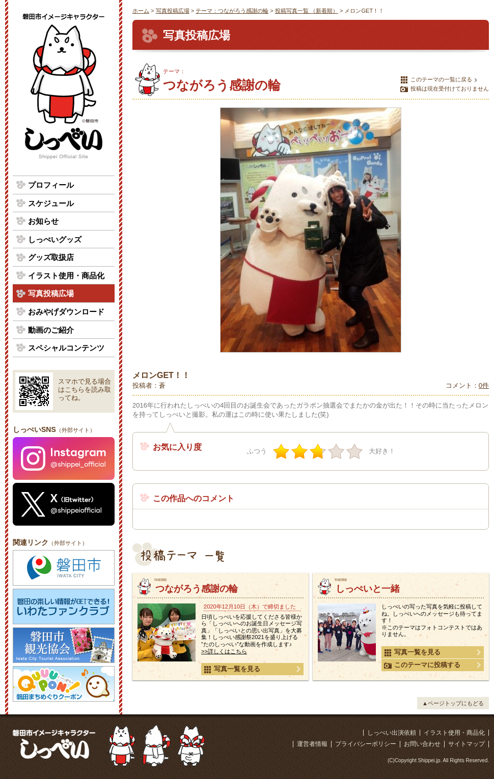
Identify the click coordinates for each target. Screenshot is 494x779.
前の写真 (144, 230)
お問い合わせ (422, 744)
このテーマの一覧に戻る (436, 79)
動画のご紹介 (51, 330)
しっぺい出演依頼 (391, 733)
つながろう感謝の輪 (196, 589)
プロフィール (51, 185)
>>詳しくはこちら (224, 651)
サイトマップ (466, 744)
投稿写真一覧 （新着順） (306, 11)
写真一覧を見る (232, 669)
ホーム (140, 11)
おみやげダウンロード (66, 311)
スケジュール (51, 203)
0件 (484, 385)
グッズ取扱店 (51, 257)
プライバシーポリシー (365, 744)
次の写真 (476, 230)
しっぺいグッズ (54, 239)
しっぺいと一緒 (368, 589)
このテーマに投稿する (422, 665)
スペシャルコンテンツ (66, 347)
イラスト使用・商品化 (66, 275)
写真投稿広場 (172, 11)
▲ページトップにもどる (453, 703)
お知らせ (43, 221)
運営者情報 (312, 744)
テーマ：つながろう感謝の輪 (232, 11)
